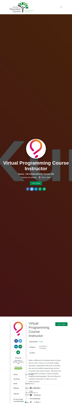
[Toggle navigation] (61, 7)
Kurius (41, 341)
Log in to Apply (36, 183)
